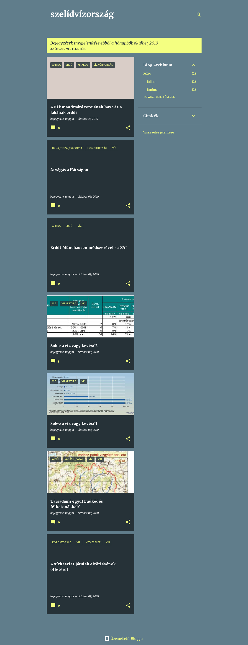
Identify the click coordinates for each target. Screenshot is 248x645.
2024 (147, 74)
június (152, 90)
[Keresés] (199, 14)
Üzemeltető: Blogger (124, 639)
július (151, 82)
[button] (128, 128)
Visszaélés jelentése (158, 132)
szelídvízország (82, 14)
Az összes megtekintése (68, 48)
